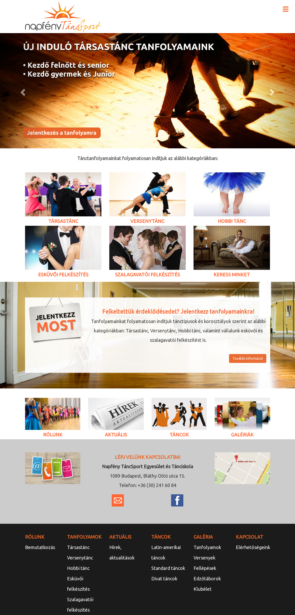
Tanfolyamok (207, 547)
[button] (22, 90)
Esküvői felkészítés (78, 584)
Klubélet (203, 589)
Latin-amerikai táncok (166, 552)
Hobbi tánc (78, 568)
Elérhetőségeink (253, 547)
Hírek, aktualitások (122, 552)
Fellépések (205, 568)
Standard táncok (168, 568)
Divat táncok (164, 578)
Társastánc (78, 547)
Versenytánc (80, 557)
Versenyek (204, 557)
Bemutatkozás (40, 547)
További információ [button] (247, 358)
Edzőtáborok (207, 578)
